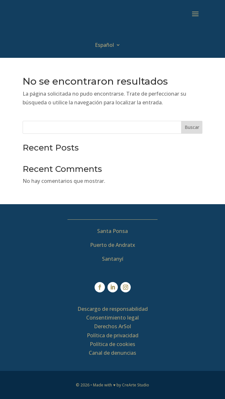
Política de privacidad (112, 335)
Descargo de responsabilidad (112, 308)
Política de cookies (112, 344)
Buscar (192, 127)
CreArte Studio (135, 385)
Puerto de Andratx (112, 244)
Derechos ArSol (112, 326)
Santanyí (112, 258)
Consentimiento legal (112, 317)
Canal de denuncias (112, 352)
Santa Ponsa (112, 231)
